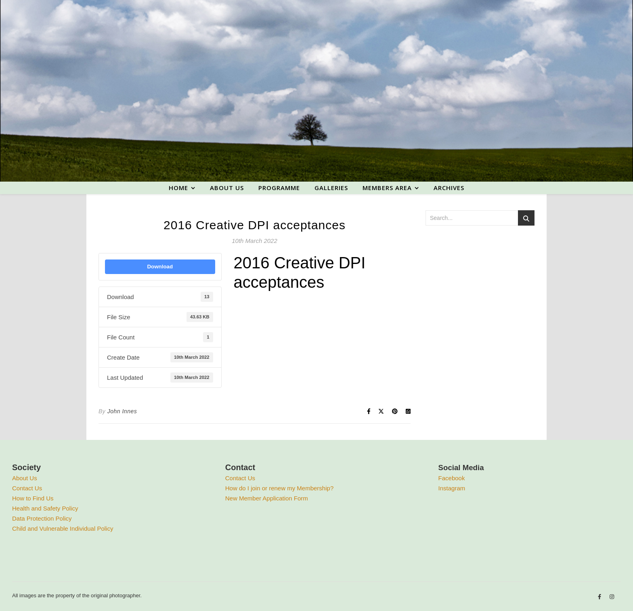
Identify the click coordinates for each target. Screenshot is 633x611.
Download (160, 267)
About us (227, 188)
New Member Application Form (266, 498)
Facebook (451, 478)
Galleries (331, 188)
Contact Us (27, 488)
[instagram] (612, 597)
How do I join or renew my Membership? (279, 488)
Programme (279, 188)
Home (178, 188)
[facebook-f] (600, 597)
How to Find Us (33, 498)
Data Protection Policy (42, 518)
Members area (387, 188)
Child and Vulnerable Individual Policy (62, 528)
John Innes (122, 411)
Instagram (451, 488)
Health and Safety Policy (45, 508)
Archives (449, 188)
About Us (24, 478)
